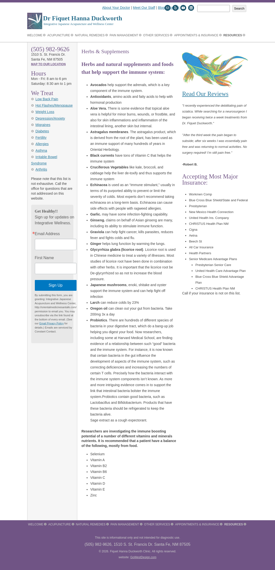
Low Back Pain (47, 99)
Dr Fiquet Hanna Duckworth (82, 18)
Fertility (41, 137)
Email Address (47, 234)
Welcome (34, 35)
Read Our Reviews (205, 93)
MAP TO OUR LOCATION (48, 64)
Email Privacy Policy (51, 323)
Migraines (43, 125)
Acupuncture (58, 35)
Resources (232, 35)
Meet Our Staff (144, 8)
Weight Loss (45, 112)
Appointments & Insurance (196, 35)
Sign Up (56, 285)
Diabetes (42, 131)
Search (239, 8)
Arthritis (41, 169)
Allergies (42, 144)
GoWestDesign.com (143, 557)
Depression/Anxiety (50, 118)
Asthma (41, 150)
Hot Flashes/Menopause (54, 105)
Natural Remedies (90, 35)
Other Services (156, 35)
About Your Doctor (116, 8)
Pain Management (124, 35)
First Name (44, 258)
